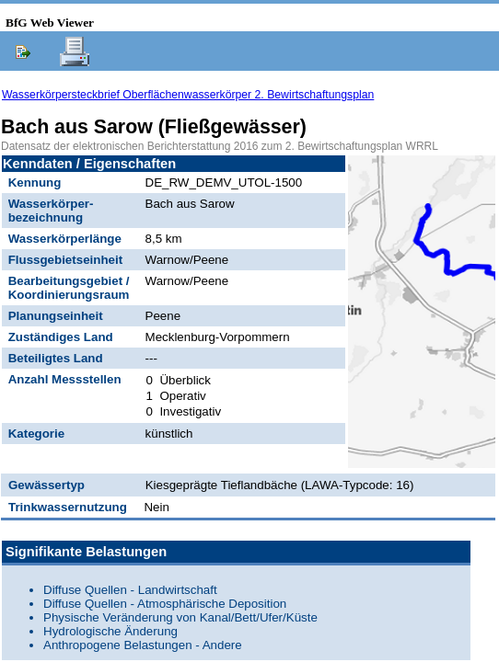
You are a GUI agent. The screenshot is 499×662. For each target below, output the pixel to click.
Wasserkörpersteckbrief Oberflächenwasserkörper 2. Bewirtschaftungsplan (188, 94)
